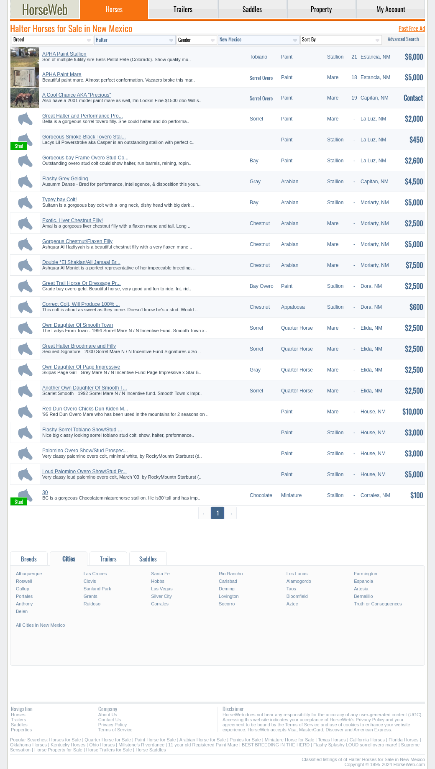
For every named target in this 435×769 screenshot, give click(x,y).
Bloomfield (297, 596)
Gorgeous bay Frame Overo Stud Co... (85, 158)
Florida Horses (404, 739)
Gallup (22, 588)
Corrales (160, 603)
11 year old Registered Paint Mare (203, 744)
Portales (24, 596)
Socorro (227, 603)
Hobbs (157, 581)
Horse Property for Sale (58, 749)
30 (45, 492)
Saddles (19, 724)
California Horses (367, 739)
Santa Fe (160, 573)
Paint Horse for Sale (155, 739)
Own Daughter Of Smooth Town (77, 325)
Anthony (24, 603)
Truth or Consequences (378, 603)
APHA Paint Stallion (64, 54)
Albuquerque (29, 573)
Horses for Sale (65, 739)
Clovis (90, 581)
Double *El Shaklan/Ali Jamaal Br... (81, 262)
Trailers (18, 719)
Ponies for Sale (245, 739)
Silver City (161, 596)
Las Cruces (95, 573)
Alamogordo (299, 581)
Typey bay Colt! (59, 200)
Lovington (229, 596)
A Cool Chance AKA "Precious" (76, 95)
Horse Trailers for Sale (109, 749)
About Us (107, 714)
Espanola (363, 581)
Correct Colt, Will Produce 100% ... (81, 304)
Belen (22, 611)
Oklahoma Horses (28, 744)
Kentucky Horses (68, 744)
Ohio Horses (102, 744)
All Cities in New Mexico (40, 625)
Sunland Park (97, 588)
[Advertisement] (217, 535)
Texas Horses (332, 739)
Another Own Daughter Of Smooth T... (84, 388)
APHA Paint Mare (61, 74)
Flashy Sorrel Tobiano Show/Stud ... (82, 430)
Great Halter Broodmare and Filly (79, 346)
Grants (90, 596)
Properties (21, 729)
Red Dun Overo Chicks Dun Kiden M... (85, 409)
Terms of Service (115, 729)
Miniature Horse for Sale (290, 739)
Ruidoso (92, 603)
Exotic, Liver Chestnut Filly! (72, 220)
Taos (291, 588)
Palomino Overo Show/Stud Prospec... (85, 451)
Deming (227, 588)
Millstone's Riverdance (141, 744)
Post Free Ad (412, 28)
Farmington (365, 573)
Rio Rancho (231, 573)
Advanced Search (403, 38)
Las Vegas (161, 588)
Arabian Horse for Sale (202, 739)
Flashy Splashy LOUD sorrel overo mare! (355, 744)
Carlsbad (228, 581)
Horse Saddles (151, 749)
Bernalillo (363, 596)
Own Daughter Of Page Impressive (81, 367)
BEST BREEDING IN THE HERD (276, 744)
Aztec (292, 603)
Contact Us (109, 719)
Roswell (24, 581)
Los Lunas (297, 573)
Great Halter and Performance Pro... (82, 116)
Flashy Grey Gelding (65, 179)
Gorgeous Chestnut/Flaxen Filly (77, 241)
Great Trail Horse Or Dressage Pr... (81, 283)
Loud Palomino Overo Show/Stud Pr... (84, 471)
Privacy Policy (112, 724)
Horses (18, 714)
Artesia (361, 588)
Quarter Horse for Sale (107, 739)
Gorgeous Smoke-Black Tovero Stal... (84, 137)
